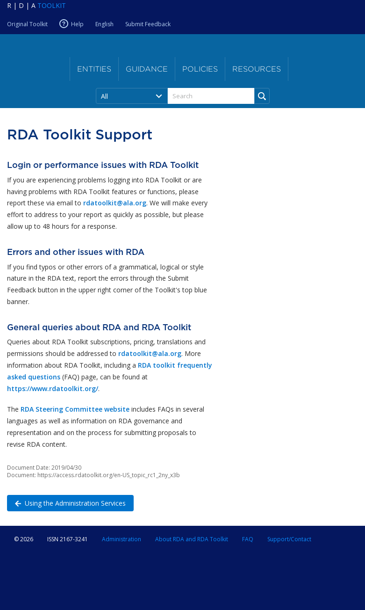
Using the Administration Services (66, 503)
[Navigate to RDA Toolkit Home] (36, 5)
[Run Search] (262, 96)
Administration (121, 539)
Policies (200, 69)
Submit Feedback (148, 24)
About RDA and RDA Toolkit (191, 539)
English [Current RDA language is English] (104, 24)
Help (77, 24)
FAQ (247, 539)
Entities (94, 69)
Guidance (147, 69)
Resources (256, 69)
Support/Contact (289, 539)
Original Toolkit (27, 24)
